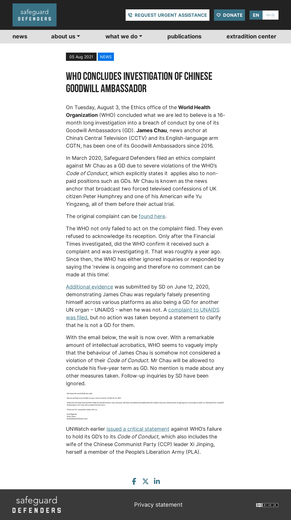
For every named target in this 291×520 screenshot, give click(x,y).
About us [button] (63, 36)
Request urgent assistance (171, 15)
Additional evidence (89, 287)
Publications (184, 36)
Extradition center (251, 36)
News (20, 36)
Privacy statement (158, 504)
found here (152, 216)
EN (256, 15)
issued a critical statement (138, 429)
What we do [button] (121, 36)
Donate (233, 15)
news (106, 56)
